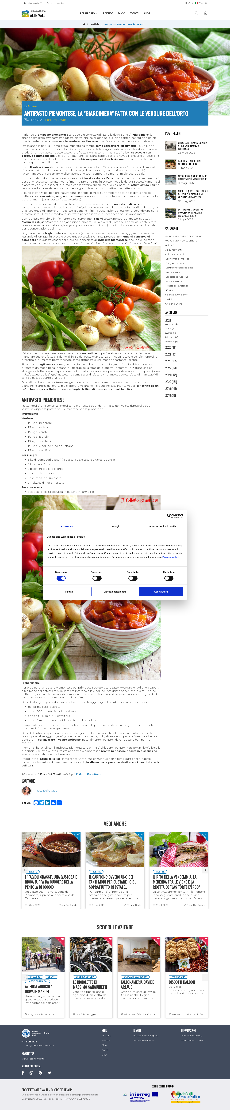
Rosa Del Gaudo (56, 119)
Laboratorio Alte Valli (176, 276)
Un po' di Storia (173, 303)
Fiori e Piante (172, 272)
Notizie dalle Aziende (176, 285)
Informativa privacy (191, 1035)
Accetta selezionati (115, 591)
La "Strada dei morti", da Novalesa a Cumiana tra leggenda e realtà (190, 212)
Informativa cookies (192, 1040)
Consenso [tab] (67, 526)
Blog (121, 13)
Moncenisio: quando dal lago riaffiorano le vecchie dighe (192, 177)
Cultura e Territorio (175, 254)
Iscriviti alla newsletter (33, 1059)
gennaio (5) (171, 341)
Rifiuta (69, 591)
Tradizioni (170, 299)
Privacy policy (171, 557)
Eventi (134, 13)
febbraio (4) (171, 337)
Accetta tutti (161, 591)
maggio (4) (171, 324)
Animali (169, 245)
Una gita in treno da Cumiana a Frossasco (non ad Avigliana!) (192, 146)
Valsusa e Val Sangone (145, 1035)
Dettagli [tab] (115, 526)
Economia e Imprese (177, 258)
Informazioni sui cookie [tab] (163, 526)
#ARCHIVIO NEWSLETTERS (181, 240)
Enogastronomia (174, 263)
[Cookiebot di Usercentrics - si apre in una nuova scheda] (169, 515)
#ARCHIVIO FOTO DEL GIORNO (183, 236)
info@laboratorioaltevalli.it (40, 1045)
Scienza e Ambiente (176, 294)
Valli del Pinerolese (143, 1040)
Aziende (108, 13)
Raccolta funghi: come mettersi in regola (189, 162)
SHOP (146, 13)
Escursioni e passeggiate (179, 267)
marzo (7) (170, 332)
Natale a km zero (174, 281)
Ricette (32, 106)
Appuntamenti (173, 249)
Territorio (89, 13)
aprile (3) (170, 328)
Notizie (95, 24)
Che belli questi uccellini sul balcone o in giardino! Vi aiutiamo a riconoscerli (193, 194)
